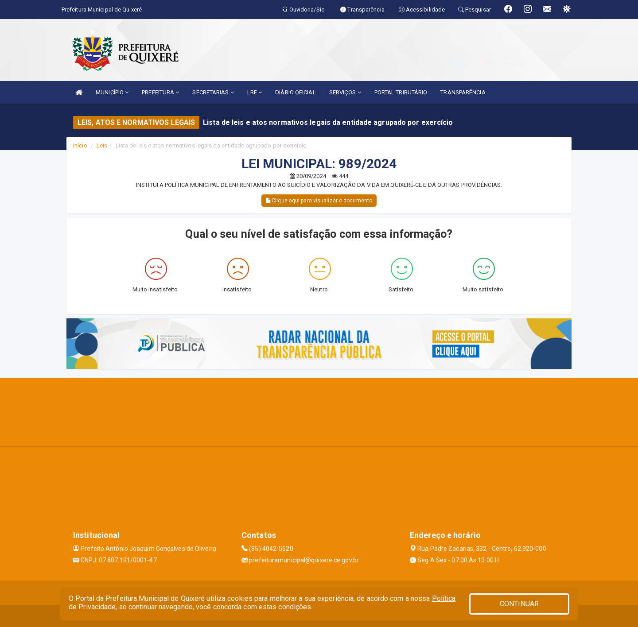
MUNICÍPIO (112, 92)
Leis (102, 145)
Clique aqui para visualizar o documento (319, 200)
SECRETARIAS (212, 92)
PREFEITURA (160, 92)
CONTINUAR (519, 604)
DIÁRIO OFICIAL (295, 92)
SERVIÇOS (345, 92)
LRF (254, 92)
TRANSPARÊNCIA (462, 92)
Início (80, 145)
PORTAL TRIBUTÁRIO (401, 92)
